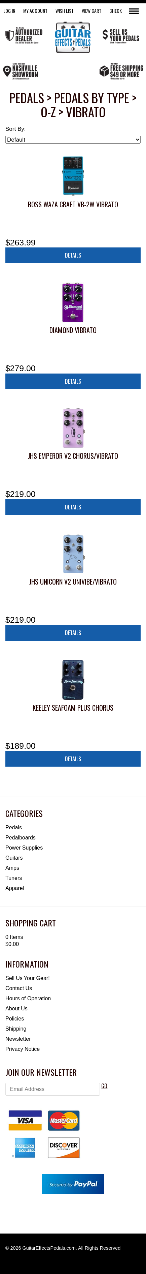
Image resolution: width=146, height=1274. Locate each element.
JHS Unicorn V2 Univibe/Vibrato (73, 581)
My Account (35, 10)
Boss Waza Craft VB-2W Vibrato (73, 204)
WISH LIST (65, 10)
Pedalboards (20, 837)
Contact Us (18, 988)
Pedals (13, 827)
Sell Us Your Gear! (27, 978)
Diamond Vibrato (73, 330)
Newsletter (18, 1039)
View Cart (91, 10)
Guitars (14, 858)
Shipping (15, 1029)
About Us (16, 1008)
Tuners (13, 878)
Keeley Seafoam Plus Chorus (73, 708)
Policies (14, 1018)
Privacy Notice (22, 1049)
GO (104, 1086)
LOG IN (9, 10)
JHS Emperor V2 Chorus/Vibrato (73, 456)
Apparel (14, 888)
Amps (12, 868)
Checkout (119, 10)
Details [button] (73, 255)
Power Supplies (24, 848)
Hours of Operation (28, 998)
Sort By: (15, 129)
